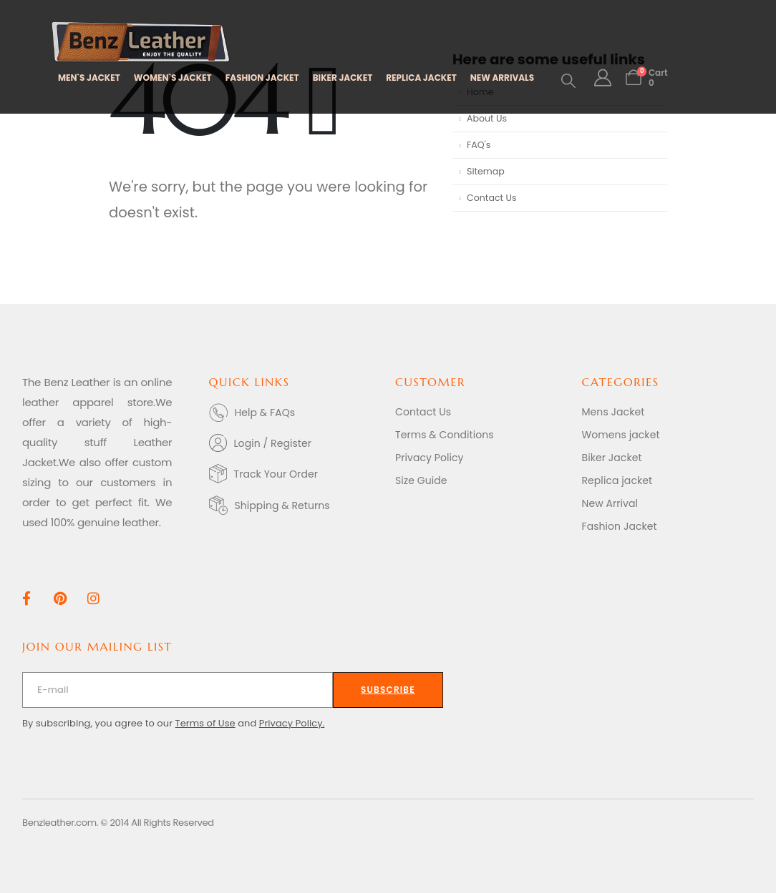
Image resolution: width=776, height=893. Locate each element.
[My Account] (602, 78)
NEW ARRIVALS (502, 77)
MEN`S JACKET (89, 77)
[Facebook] (26, 598)
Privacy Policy (429, 457)
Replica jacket (617, 480)
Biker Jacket (612, 457)
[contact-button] (388, 690)
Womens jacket (621, 435)
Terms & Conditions (444, 435)
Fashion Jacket (619, 526)
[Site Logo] (141, 42)
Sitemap (486, 171)
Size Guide (421, 480)
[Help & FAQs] (295, 412)
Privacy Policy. (292, 723)
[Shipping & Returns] (295, 505)
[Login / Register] (295, 443)
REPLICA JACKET (421, 77)
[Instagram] (93, 598)
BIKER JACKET (343, 77)
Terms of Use (205, 723)
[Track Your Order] (295, 473)
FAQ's (478, 145)
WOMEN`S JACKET (173, 77)
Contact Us (492, 198)
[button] (568, 80)
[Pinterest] (59, 598)
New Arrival (610, 503)
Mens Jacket (613, 412)
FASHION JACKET (262, 77)
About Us (487, 118)
